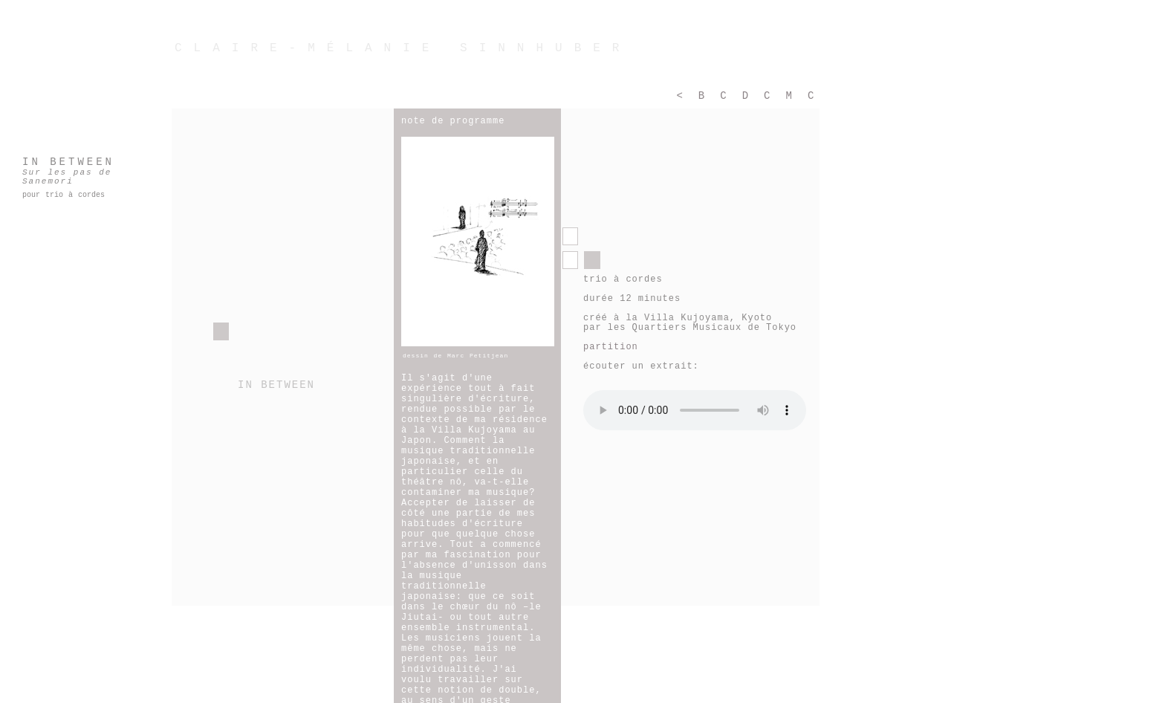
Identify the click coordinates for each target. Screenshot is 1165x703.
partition (610, 347)
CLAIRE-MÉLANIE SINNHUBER (403, 48)
